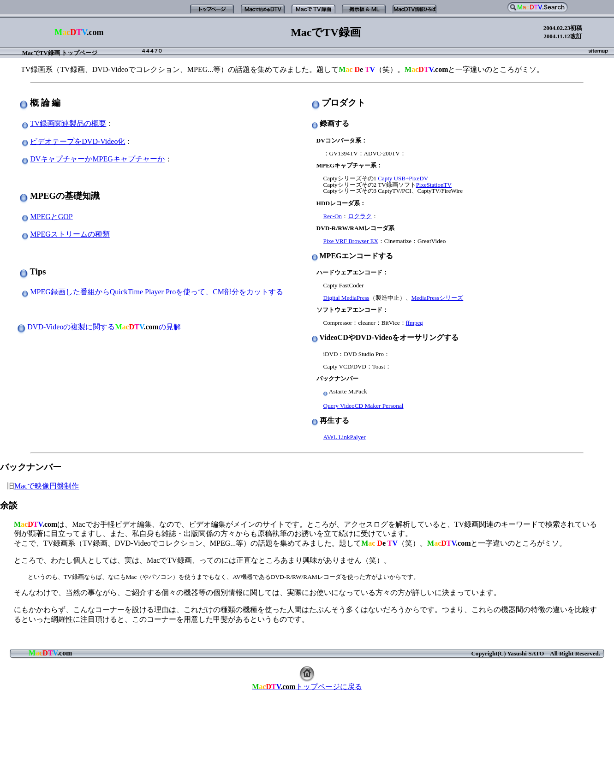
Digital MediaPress (346, 297)
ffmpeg (414, 322)
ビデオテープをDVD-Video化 (77, 141)
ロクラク (360, 216)
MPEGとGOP (51, 216)
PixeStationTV (434, 184)
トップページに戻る (307, 687)
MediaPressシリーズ (437, 297)
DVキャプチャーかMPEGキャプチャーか (97, 159)
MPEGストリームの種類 (69, 234)
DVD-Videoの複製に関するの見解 (104, 327)
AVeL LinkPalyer (344, 437)
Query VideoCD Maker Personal (363, 405)
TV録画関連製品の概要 (68, 123)
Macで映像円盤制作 (46, 486)
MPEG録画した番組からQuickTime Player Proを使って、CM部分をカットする (156, 292)
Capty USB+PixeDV (403, 178)
